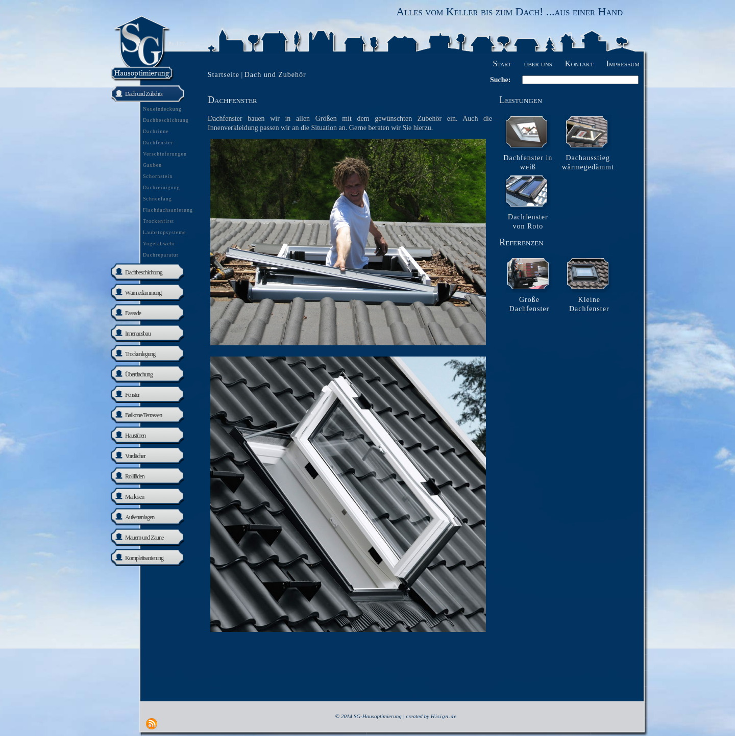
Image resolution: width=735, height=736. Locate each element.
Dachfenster (158, 142)
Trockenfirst (158, 221)
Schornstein (158, 176)
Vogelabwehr (159, 243)
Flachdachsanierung (168, 210)
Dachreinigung (161, 187)
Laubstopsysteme (164, 232)
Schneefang (157, 198)
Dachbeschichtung (166, 120)
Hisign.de (444, 716)
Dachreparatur (161, 255)
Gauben (152, 165)
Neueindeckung (162, 109)
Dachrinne (156, 131)
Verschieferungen (165, 154)
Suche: (500, 80)
